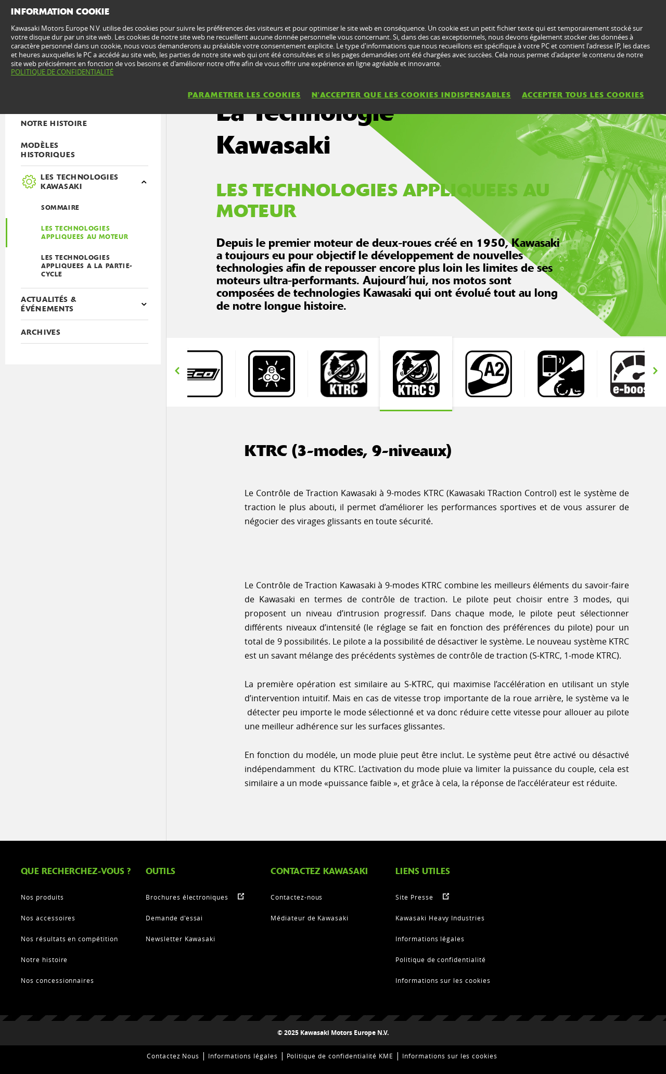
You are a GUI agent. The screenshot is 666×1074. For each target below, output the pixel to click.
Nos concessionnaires (57, 980)
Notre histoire (44, 959)
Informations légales (430, 938)
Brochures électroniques (187, 897)
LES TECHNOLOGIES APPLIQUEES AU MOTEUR (85, 232)
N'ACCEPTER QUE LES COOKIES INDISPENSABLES (411, 94)
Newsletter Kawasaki (180, 938)
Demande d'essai (174, 918)
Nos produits (42, 897)
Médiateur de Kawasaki (310, 918)
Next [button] (655, 371)
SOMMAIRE (60, 208)
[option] (199, 373)
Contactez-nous (297, 897)
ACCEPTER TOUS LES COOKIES (583, 94)
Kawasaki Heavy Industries (440, 918)
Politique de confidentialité (440, 959)
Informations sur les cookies (443, 980)
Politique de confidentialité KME (340, 1056)
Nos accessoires (48, 918)
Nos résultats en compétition (69, 938)
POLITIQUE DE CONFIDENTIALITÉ (62, 72)
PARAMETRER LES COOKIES (244, 94)
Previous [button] (176, 371)
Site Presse (414, 897)
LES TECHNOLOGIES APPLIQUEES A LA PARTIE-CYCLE (87, 266)
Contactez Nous (173, 1056)
